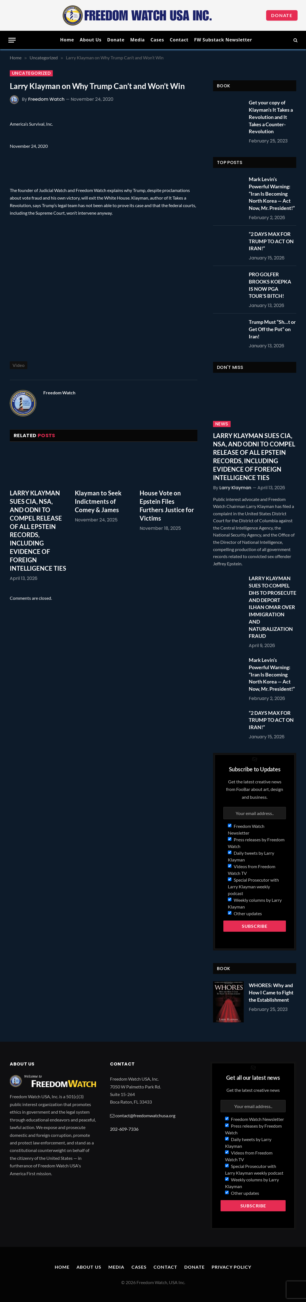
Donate (282, 15)
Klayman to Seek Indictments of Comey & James (98, 501)
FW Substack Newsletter (223, 40)
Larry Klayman (235, 487)
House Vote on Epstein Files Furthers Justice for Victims (167, 505)
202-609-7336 (124, 1129)
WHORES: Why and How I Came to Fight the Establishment (271, 992)
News (221, 424)
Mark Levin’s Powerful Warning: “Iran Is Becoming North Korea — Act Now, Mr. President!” (272, 193)
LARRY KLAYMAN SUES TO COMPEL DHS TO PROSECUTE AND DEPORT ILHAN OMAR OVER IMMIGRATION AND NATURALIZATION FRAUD (272, 607)
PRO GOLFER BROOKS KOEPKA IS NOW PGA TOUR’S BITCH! (270, 285)
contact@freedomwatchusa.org (145, 1115)
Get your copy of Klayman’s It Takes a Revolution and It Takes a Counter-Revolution (271, 116)
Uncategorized (31, 73)
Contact (179, 40)
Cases (157, 40)
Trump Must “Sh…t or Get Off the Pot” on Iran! (272, 329)
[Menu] (12, 40)
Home (67, 40)
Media (137, 40)
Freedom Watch (46, 99)
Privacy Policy (232, 1267)
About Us (90, 40)
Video (19, 365)
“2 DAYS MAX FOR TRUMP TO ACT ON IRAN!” (271, 241)
